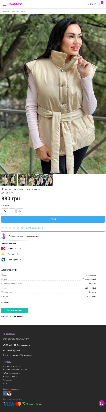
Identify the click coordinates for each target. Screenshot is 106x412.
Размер (6, 206)
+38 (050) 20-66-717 (16, 339)
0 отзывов (25, 228)
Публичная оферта (11, 373)
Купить (52, 219)
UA (95, 4)
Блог (5, 383)
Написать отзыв (36, 228)
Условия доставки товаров (15, 370)
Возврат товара (10, 376)
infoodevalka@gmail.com (14, 350)
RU (91, 4)
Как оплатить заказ (12, 366)
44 (12, 211)
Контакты (7, 380)
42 (5, 211)
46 (20, 211)
